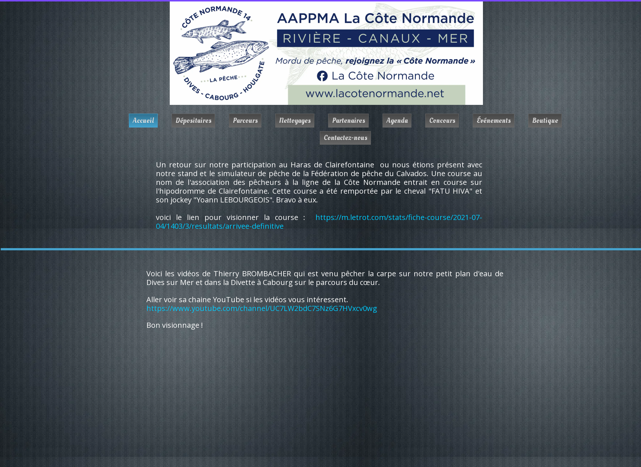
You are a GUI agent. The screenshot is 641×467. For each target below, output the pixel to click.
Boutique (545, 120)
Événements (494, 120)
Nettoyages (295, 120)
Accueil (143, 120)
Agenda (397, 120)
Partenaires (348, 120)
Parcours (245, 120)
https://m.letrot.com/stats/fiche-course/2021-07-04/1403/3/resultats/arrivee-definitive (319, 221)
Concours (442, 120)
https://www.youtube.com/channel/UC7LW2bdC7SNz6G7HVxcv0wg (261, 308)
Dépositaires (193, 120)
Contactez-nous (345, 138)
